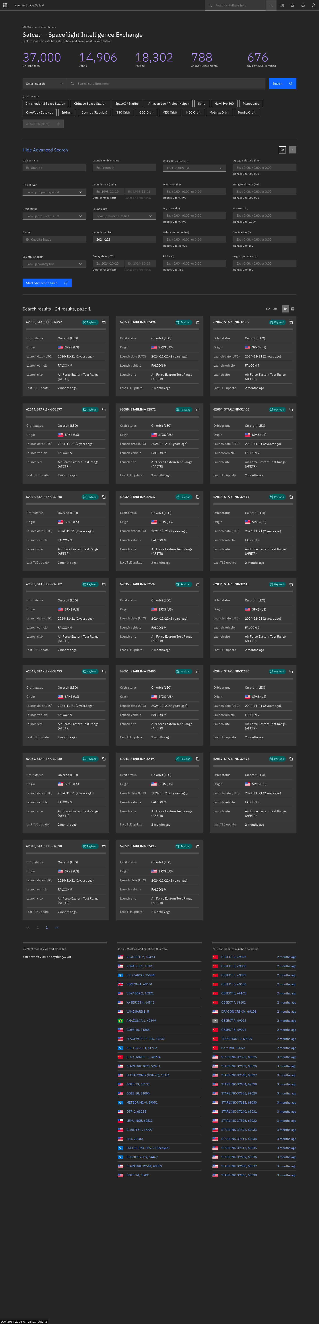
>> (56, 927)
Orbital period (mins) (176, 232)
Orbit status (30, 208)
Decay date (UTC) (104, 256)
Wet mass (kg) (172, 184)
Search (282, 84)
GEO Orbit (146, 112)
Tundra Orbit (246, 112)
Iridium (67, 112)
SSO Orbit (123, 112)
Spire (202, 104)
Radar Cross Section (175, 161)
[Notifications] (303, 5)
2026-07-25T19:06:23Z (31, 1322)
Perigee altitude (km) (246, 184)
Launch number (102, 232)
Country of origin (33, 256)
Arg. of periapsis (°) (245, 256)
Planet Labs (251, 104)
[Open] (80, 192)
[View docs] (281, 5)
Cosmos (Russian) (94, 112)
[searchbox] (235, 5)
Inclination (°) (242, 232)
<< (28, 927)
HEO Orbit (193, 112)
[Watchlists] (292, 5)
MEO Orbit (170, 112)
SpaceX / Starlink (127, 104)
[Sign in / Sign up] (313, 5)
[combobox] (45, 83)
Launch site (100, 208)
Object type (30, 185)
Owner (27, 232)
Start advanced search (47, 283)
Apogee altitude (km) (246, 160)
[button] (104, 322)
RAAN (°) (169, 256)
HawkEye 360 (224, 104)
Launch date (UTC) (104, 184)
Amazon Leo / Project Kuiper (168, 104)
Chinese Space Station (90, 104)
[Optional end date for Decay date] (140, 263)
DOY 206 (7, 1322)
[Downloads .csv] (268, 308)
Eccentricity (240, 208)
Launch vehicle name (106, 160)
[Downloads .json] (275, 308)
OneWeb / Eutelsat (39, 112)
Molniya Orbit (219, 112)
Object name (31, 160)
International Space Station (45, 104)
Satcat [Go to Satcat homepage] (29, 5)
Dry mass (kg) (171, 208)
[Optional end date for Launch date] (108, 191)
